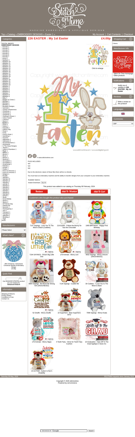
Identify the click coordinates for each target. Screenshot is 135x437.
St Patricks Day (7, 204)
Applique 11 (6, 63)
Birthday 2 (5, 103)
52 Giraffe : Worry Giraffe (42, 313)
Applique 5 (6, 90)
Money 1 (5, 154)
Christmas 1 (6, 111)
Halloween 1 (6, 139)
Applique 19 (6, 76)
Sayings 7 (5, 190)
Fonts (4, 133)
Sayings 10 (6, 179)
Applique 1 (6, 60)
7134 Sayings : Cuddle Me (69, 284)
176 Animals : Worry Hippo (42, 342)
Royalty (5, 176)
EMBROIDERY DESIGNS (30, 34)
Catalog (11, 34)
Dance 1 (5, 121)
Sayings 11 (6, 180)
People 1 (5, 167)
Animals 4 (5, 52)
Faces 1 (5, 124)
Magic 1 (5, 151)
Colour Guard (7, 118)
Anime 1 (5, 58)
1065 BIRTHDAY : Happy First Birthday (97, 226)
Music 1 (5, 156)
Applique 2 (6, 78)
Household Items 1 (8, 142)
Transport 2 (6, 214)
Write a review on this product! (124, 103)
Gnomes (5, 138)
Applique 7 (6, 93)
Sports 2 (5, 202)
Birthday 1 (5, 101)
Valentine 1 (6, 215)
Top (3, 34)
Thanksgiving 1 (7, 209)
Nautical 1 (5, 159)
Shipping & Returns (8, 294)
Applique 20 (6, 80)
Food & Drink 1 (7, 134)
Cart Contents (114, 34)
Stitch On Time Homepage (123, 74)
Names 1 (5, 157)
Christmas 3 (6, 114)
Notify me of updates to (124, 88)
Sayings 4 (5, 185)
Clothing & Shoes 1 (8, 116)
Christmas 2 (6, 113)
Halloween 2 (6, 141)
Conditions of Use (8, 297)
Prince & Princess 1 (9, 171)
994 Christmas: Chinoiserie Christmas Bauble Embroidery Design (14, 265)
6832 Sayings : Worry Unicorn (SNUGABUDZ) (97, 256)
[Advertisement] (67, 407)
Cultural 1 (5, 119)
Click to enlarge (98, 67)
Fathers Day (6, 129)
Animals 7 (5, 56)
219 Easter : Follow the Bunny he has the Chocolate (69, 226)
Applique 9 (6, 96)
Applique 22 (6, 83)
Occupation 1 (6, 161)
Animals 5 (5, 53)
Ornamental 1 (7, 164)
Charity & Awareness (9, 109)
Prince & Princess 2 (9, 172)
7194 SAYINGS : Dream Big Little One (41, 256)
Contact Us (5, 299)
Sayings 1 (5, 177)
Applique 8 (6, 95)
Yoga (4, 219)
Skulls (4, 197)
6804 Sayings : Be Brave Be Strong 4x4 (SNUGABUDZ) (42, 285)
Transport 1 (6, 212)
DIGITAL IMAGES (8, 43)
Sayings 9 (5, 194)
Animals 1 (5, 47)
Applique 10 (6, 61)
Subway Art (6, 205)
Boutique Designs (8, 106)
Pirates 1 (5, 169)
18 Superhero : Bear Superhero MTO (69, 314)
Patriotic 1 (5, 166)
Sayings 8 (5, 192)
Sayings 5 (5, 187)
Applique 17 (6, 73)
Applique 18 (6, 75)
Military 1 (5, 152)
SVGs (4, 220)
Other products (119, 75)
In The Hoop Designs (9, 146)
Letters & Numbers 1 (9, 149)
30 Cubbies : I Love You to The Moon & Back (96, 285)
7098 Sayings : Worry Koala (97, 313)
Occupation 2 (6, 162)
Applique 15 (6, 70)
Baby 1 (4, 98)
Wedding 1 (6, 217)
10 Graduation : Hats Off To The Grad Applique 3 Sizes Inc (96, 343)
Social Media (6, 199)
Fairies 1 (5, 126)
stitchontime (74, 381)
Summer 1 (6, 207)
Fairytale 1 (6, 128)
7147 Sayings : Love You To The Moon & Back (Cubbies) (42, 226)
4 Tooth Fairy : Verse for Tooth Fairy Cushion (69, 343)
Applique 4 (6, 88)
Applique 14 (6, 68)
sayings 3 (5, 184)
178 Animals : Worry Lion (69, 255)
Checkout (128, 34)
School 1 (5, 195)
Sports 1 (5, 200)
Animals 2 (5, 48)
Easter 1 (49, 34)
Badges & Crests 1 (8, 99)
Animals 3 (5, 50)
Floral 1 (5, 131)
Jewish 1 (5, 147)
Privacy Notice (6, 295)
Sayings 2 (5, 182)
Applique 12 (6, 65)
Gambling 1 (6, 136)
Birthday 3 (5, 104)
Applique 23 (6, 85)
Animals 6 (5, 55)
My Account (98, 34)
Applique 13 (6, 66)
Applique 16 (6, 71)
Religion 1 (5, 174)
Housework (6, 144)
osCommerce (72, 383)
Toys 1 (4, 210)
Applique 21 (6, 81)
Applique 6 (6, 91)
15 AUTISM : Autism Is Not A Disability (41, 372)
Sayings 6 (5, 189)
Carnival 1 (5, 108)
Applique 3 (6, 86)
